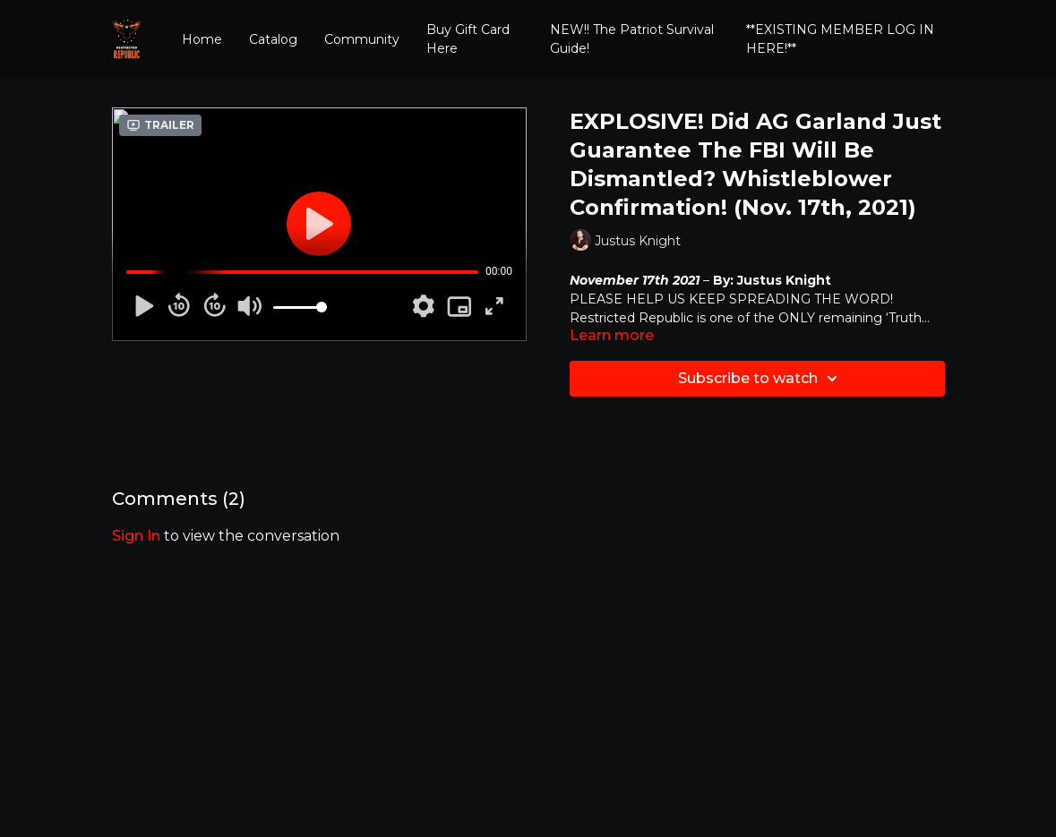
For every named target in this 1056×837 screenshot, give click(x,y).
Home (202, 39)
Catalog (273, 39)
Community (361, 39)
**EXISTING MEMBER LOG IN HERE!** (840, 38)
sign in (136, 535)
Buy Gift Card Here (468, 38)
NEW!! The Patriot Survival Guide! (632, 38)
